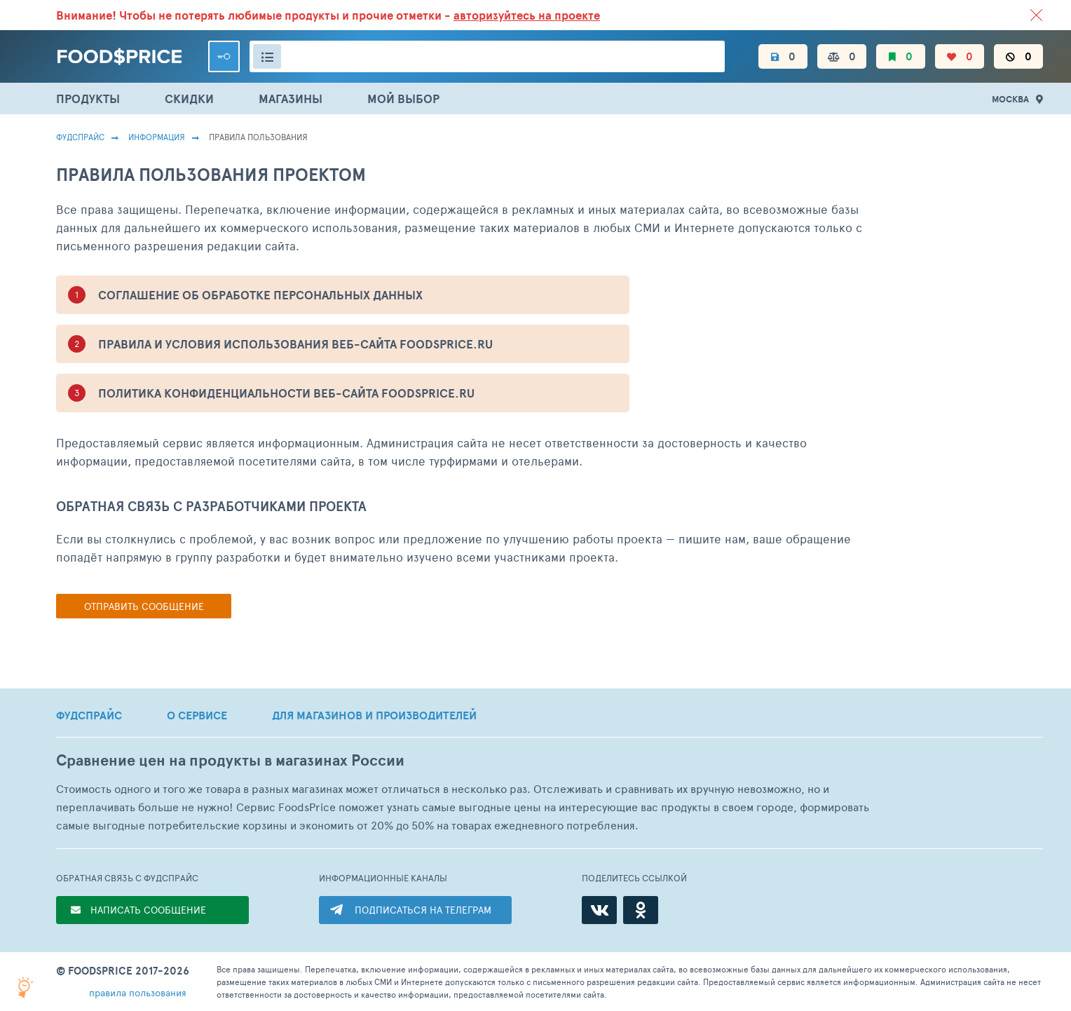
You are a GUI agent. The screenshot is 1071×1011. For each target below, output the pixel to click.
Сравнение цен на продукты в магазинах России (230, 760)
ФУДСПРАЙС (89, 715)
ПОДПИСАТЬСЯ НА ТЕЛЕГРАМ (423, 909)
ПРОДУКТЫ (88, 98)
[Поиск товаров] (487, 56)
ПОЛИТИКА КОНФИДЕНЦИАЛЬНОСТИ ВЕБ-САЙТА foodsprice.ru (286, 393)
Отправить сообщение (144, 606)
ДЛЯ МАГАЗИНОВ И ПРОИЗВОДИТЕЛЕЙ (374, 715)
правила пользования (137, 992)
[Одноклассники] (640, 910)
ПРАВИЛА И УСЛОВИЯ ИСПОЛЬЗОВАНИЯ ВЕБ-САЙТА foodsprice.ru (295, 344)
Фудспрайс (80, 136)
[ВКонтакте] (599, 910)
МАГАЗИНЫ (290, 98)
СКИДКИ (189, 98)
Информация (156, 136)
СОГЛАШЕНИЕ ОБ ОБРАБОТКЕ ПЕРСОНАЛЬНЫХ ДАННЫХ (260, 295)
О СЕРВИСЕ (197, 715)
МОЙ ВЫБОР (403, 98)
